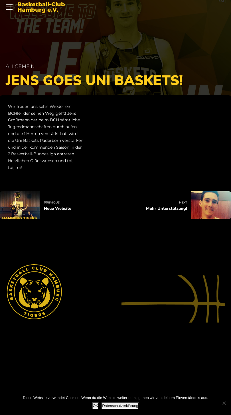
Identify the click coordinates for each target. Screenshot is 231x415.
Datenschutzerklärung (120, 406)
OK (95, 406)
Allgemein (20, 66)
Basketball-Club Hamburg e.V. (41, 7)
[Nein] (224, 403)
